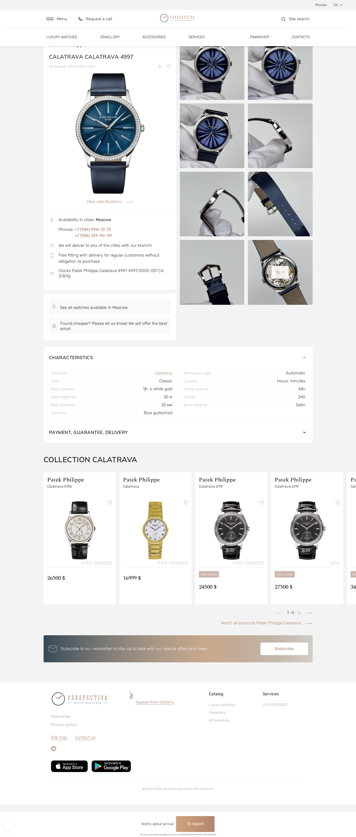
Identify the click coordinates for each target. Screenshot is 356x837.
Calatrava (163, 405)
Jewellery (110, 42)
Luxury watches (61, 42)
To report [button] (195, 823)
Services (196, 42)
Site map (59, 769)
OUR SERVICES (275, 737)
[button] (56, 22)
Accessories (154, 42)
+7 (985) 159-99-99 (93, 268)
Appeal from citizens (155, 734)
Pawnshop (259, 42)
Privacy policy (64, 757)
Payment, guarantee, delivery (178, 465)
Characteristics (178, 390)
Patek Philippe (67, 77)
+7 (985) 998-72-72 (93, 262)
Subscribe (284, 681)
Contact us (85, 769)
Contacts (301, 42)
